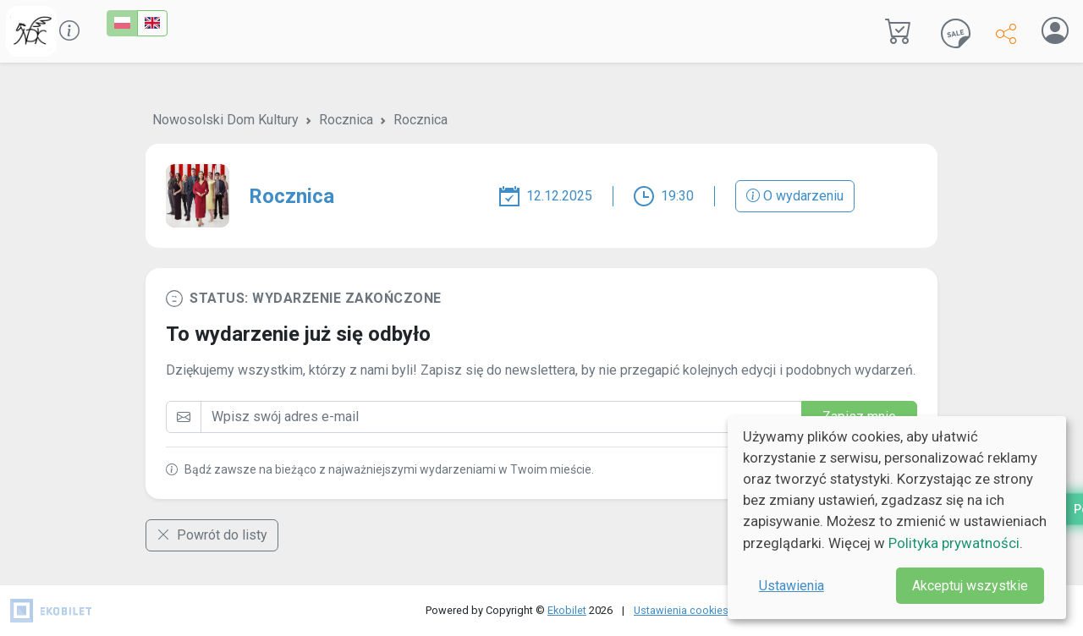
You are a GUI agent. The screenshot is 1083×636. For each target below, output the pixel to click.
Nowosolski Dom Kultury (225, 120)
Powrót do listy (212, 535)
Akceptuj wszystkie (970, 586)
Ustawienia (791, 586)
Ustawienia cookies (681, 610)
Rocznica (346, 120)
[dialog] (897, 517)
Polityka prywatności (954, 543)
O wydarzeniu (795, 196)
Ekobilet (566, 610)
